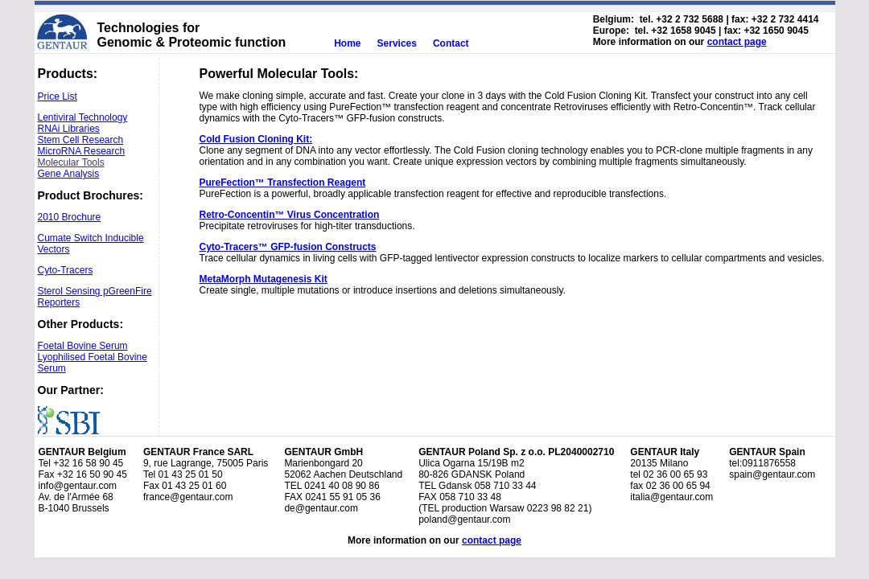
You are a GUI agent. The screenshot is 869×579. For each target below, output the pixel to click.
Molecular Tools (71, 162)
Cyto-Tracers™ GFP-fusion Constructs (288, 247)
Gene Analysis (69, 173)
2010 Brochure (69, 217)
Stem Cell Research (81, 140)
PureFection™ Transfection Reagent (283, 182)
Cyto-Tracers (65, 270)
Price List (57, 96)
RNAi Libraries (69, 128)
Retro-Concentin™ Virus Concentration (290, 214)
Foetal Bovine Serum (83, 345)
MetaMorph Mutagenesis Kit (263, 279)
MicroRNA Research (82, 151)
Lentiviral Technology (83, 117)
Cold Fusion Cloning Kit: (256, 139)
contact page (737, 41)
